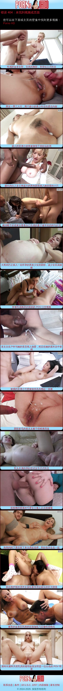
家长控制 (55, 685)
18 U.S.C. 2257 (29, 685)
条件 (17, 685)
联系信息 (8, 685)
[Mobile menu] (3, 4)
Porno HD (9, 23)
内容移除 (43, 685)
